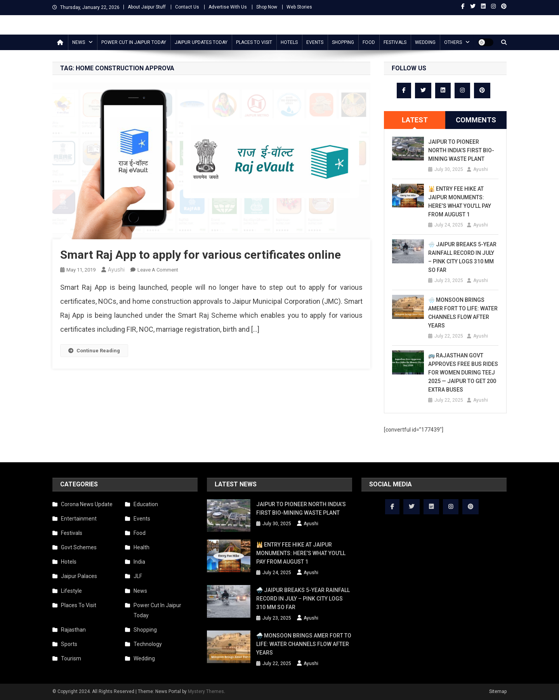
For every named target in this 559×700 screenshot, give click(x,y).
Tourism (71, 658)
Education (146, 504)
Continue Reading (94, 350)
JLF (138, 576)
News (78, 42)
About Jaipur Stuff (147, 7)
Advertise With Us (227, 7)
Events (314, 42)
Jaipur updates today (201, 42)
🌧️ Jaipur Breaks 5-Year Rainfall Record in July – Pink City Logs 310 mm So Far (462, 257)
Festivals (395, 42)
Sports (69, 644)
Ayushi (116, 269)
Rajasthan (73, 630)
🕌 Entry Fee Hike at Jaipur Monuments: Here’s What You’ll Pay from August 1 (459, 202)
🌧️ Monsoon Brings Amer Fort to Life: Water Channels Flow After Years (463, 313)
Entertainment (79, 518)
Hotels (289, 42)
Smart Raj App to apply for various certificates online (200, 254)
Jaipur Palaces (79, 576)
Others (453, 42)
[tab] (414, 120)
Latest (415, 120)
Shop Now (266, 7)
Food (369, 42)
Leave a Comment (157, 270)
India (139, 562)
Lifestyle (71, 591)
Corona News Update (87, 504)
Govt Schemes (79, 547)
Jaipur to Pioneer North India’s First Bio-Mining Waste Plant (461, 150)
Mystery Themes (206, 691)
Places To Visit (254, 42)
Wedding (425, 42)
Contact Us (187, 7)
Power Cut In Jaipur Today (133, 42)
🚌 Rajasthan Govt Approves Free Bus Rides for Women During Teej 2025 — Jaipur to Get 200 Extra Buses (463, 372)
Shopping (343, 42)
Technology (148, 644)
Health (141, 547)
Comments (476, 120)
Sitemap (498, 691)
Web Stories (299, 7)
